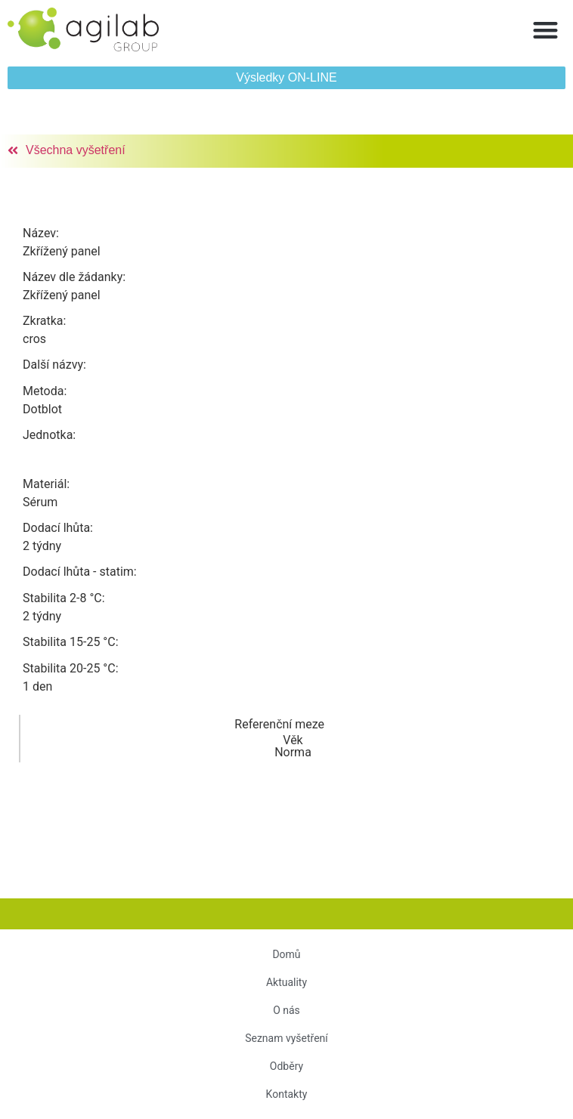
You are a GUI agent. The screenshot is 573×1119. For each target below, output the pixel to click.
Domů (286, 954)
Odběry (286, 1066)
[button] (546, 30)
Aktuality (286, 982)
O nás (286, 1010)
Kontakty (287, 1094)
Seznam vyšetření (286, 1038)
